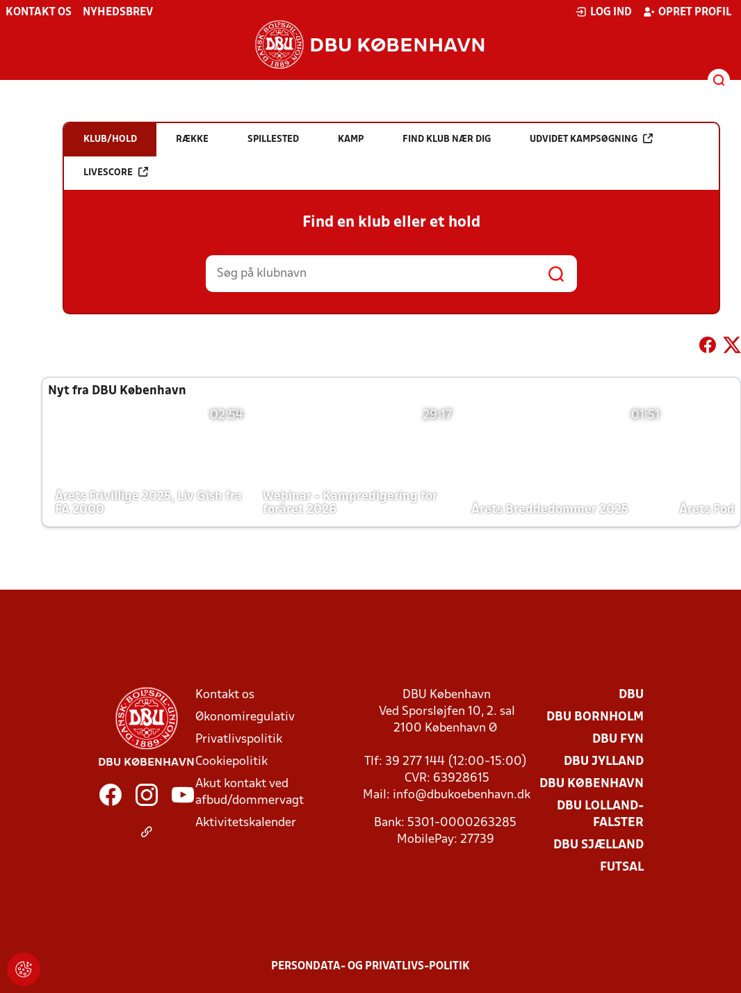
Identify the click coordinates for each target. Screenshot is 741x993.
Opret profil (687, 12)
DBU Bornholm (595, 717)
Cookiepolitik (231, 762)
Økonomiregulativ (245, 717)
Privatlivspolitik (238, 739)
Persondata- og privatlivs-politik (370, 966)
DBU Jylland (604, 762)
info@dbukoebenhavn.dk (461, 795)
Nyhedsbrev (118, 12)
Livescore (115, 172)
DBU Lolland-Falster (600, 814)
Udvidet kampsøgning (591, 139)
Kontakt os (39, 12)
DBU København (591, 784)
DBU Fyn (618, 739)
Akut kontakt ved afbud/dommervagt (249, 792)
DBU (631, 695)
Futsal (622, 867)
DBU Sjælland (598, 845)
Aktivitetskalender (245, 823)
